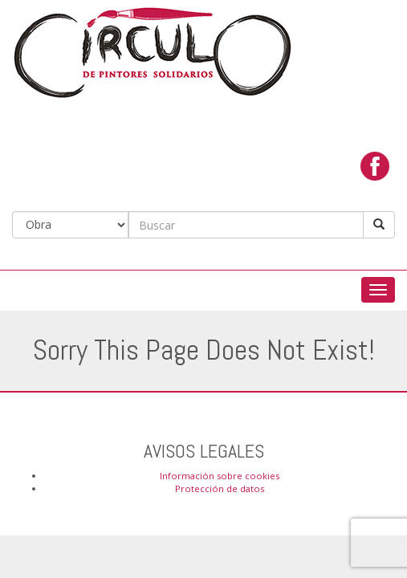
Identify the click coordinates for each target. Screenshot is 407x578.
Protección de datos (219, 488)
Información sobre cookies (219, 476)
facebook (375, 166)
